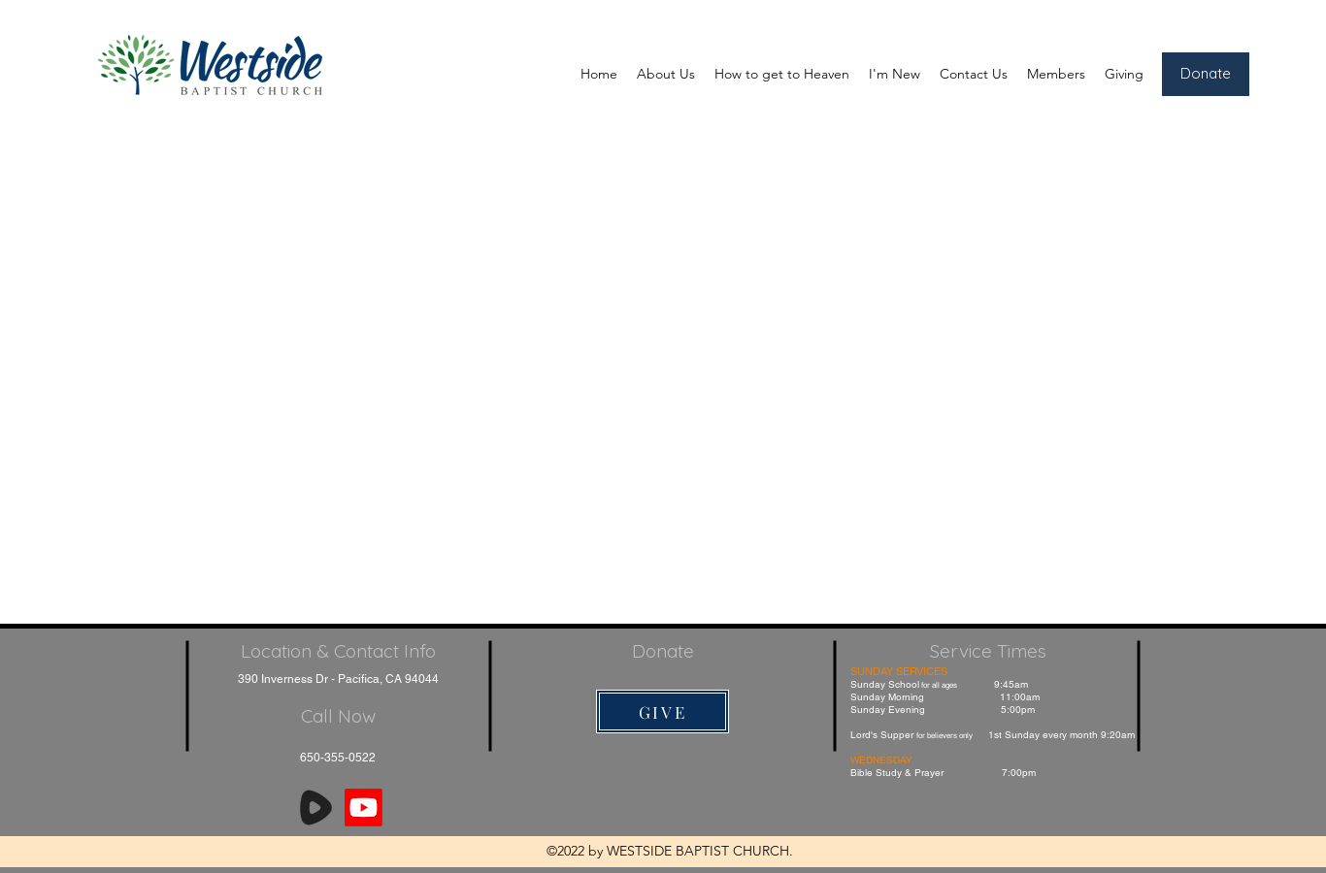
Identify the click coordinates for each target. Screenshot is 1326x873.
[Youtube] (363, 807)
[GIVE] (662, 711)
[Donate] (1205, 74)
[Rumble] (316, 807)
